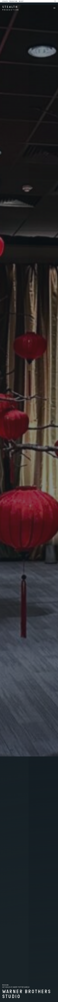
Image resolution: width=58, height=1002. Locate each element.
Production (13, 1)
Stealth (5, 1)
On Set (21, 1)
